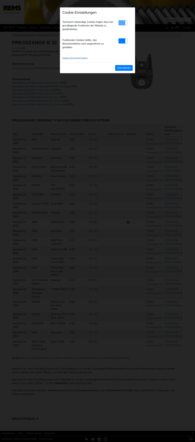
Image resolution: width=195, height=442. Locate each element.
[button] (122, 22)
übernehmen (124, 68)
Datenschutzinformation (75, 58)
